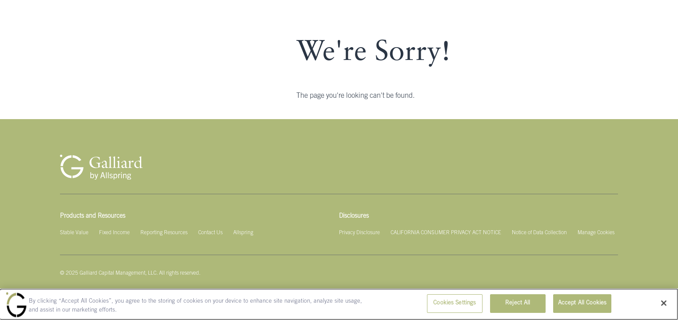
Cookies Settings (454, 303)
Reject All (517, 303)
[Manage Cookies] (596, 233)
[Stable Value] (74, 233)
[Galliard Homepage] (101, 167)
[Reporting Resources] (163, 233)
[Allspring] (243, 233)
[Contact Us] (210, 233)
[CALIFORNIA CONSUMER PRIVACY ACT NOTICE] (446, 233)
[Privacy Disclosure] (359, 233)
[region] (339, 304)
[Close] (664, 303)
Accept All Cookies (582, 303)
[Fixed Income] (114, 233)
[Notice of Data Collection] (539, 233)
